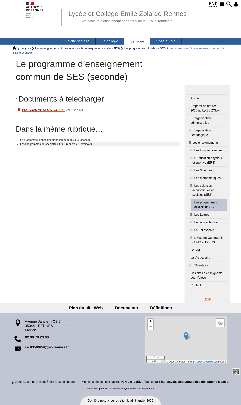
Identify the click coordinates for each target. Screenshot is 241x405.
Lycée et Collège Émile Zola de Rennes (127, 16)
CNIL (125, 381)
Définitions (158, 308)
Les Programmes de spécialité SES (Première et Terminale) (56, 144)
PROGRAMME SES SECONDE (43, 109)
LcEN (137, 381)
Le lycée (26, 48)
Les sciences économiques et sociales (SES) (91, 48)
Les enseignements (47, 48)
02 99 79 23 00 (37, 337)
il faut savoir (167, 381)
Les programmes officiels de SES (145, 48)
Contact (196, 285)
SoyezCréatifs (129, 389)
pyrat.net (103, 389)
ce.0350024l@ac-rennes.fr (47, 347)
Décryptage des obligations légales (203, 381)
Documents (126, 308)
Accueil (195, 98)
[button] (228, 4)
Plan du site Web (88, 308)
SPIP (151, 389)
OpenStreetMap (205, 361)
